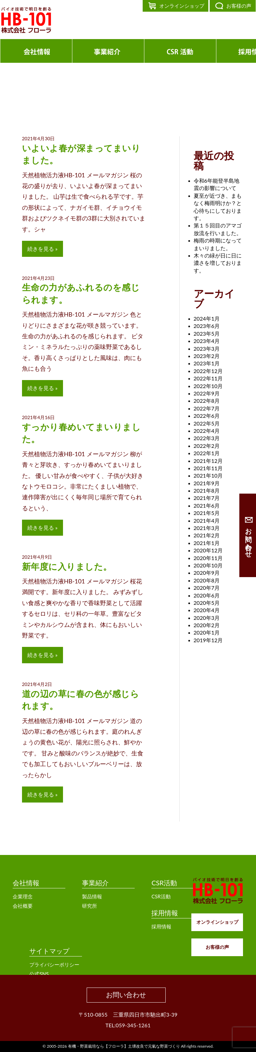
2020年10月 (208, 565)
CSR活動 (164, 883)
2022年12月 (208, 371)
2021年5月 (207, 513)
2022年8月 (207, 400)
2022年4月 (207, 430)
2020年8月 (207, 580)
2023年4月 (207, 341)
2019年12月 (208, 640)
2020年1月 (207, 632)
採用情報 (164, 913)
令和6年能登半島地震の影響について (216, 184)
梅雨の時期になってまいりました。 (218, 244)
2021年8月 (207, 490)
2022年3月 (207, 438)
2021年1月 (207, 543)
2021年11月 (208, 468)
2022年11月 (208, 378)
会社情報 (26, 883)
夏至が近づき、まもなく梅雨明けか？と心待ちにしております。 (218, 206)
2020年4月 (207, 610)
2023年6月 (207, 326)
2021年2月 (207, 535)
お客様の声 (238, 6)
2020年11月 (208, 558)
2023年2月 (207, 356)
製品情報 (92, 896)
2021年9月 (207, 483)
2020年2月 (207, 625)
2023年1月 (207, 363)
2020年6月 (207, 595)
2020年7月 (207, 587)
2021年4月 (207, 520)
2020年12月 (208, 550)
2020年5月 (207, 602)
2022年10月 (208, 386)
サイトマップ (49, 951)
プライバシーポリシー (54, 964)
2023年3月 (207, 348)
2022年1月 (207, 453)
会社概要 (23, 906)
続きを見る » (42, 248)
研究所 (89, 906)
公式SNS (39, 974)
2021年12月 (208, 461)
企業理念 (23, 896)
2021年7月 (207, 498)
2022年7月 (207, 408)
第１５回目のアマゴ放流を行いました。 (218, 229)
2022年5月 (207, 423)
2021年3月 (207, 528)
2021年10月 (208, 475)
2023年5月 (207, 333)
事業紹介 (95, 883)
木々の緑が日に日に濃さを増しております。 (218, 263)
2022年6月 (207, 415)
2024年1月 (207, 318)
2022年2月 (207, 446)
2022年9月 (207, 393)
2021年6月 (207, 505)
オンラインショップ (181, 6)
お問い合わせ (126, 995)
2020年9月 (207, 572)
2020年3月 (207, 618)
